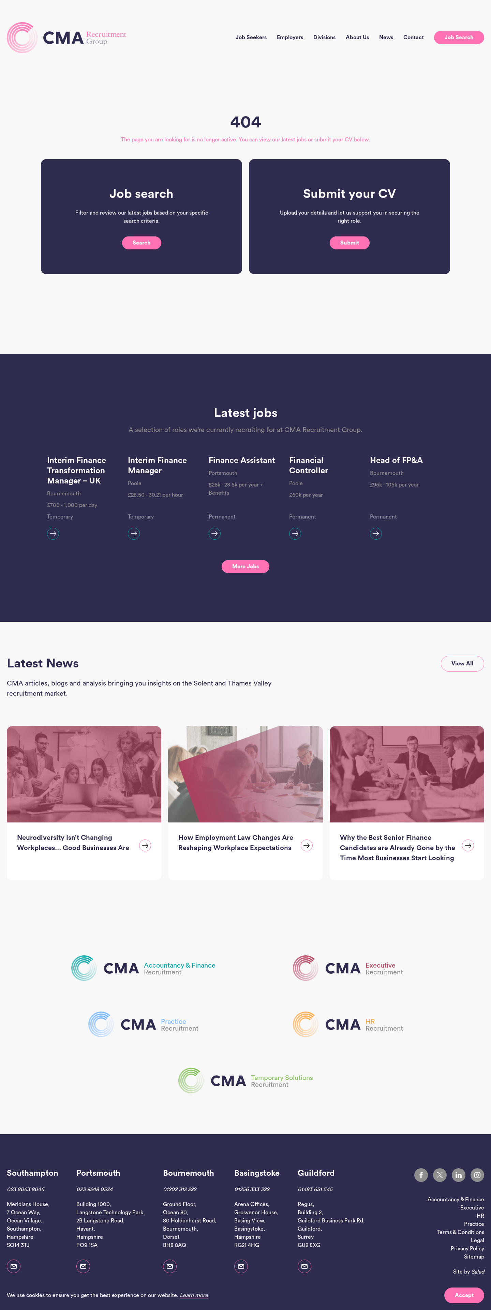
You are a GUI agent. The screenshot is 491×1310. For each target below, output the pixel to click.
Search (142, 258)
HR (480, 1216)
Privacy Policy (467, 1248)
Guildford (316, 1173)
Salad (477, 1272)
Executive (472, 1208)
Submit (349, 258)
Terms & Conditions (460, 1232)
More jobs (245, 566)
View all (462, 663)
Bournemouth (188, 1173)
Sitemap (474, 1257)
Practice (474, 1224)
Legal (477, 1240)
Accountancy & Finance (456, 1199)
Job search (459, 37)
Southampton (32, 1173)
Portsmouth (98, 1173)
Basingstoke (257, 1173)
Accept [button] (464, 1295)
